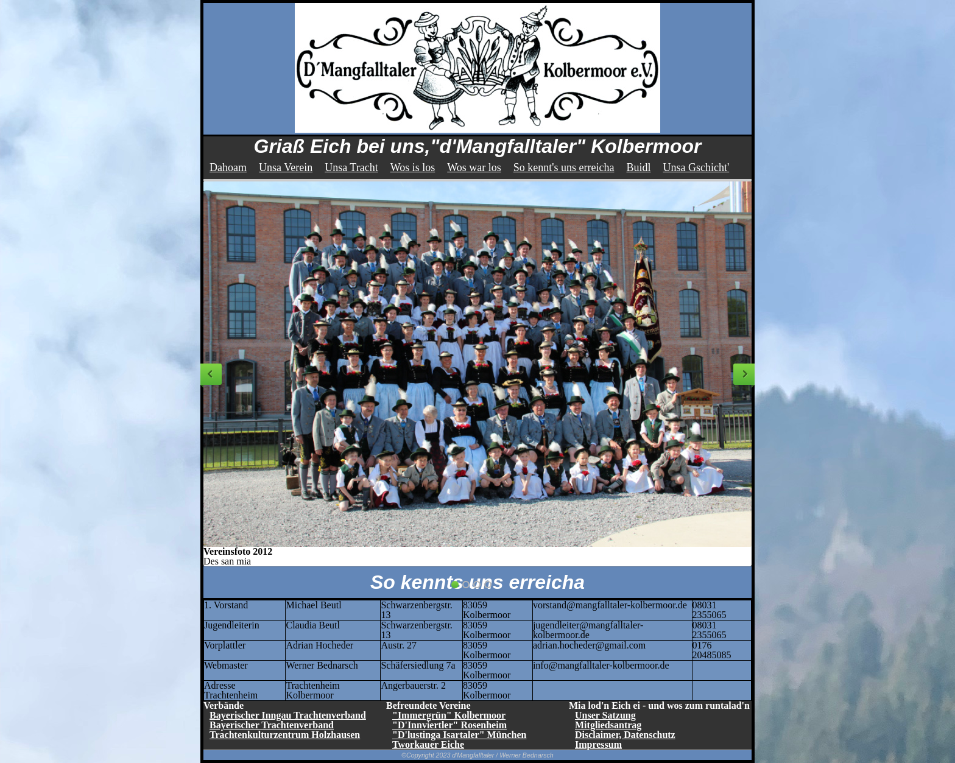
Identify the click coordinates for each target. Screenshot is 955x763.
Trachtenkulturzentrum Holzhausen (285, 735)
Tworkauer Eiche (428, 744)
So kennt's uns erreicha (564, 167)
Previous (211, 374)
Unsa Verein (285, 167)
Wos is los (412, 167)
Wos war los (474, 167)
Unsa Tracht (351, 167)
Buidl (638, 167)
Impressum (598, 744)
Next (744, 374)
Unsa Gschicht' (696, 167)
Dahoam (228, 167)
